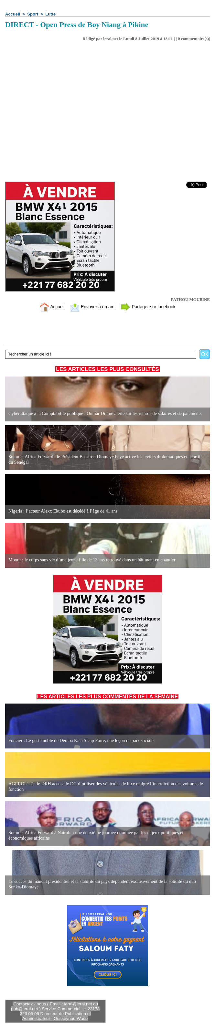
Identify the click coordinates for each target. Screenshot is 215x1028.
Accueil (12, 14)
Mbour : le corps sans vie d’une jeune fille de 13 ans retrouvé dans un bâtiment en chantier (90, 559)
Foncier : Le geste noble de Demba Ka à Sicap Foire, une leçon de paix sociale (79, 740)
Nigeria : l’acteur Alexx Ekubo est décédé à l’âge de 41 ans (62, 511)
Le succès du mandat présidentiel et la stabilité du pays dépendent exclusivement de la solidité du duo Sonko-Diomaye (100, 884)
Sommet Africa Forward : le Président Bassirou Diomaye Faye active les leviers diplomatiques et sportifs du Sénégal (106, 460)
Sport (32, 14)
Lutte (50, 14)
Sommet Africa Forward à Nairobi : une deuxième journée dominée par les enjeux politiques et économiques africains (106, 836)
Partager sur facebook (150, 306)
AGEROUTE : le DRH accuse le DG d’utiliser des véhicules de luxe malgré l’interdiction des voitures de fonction (103, 787)
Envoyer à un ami (91, 306)
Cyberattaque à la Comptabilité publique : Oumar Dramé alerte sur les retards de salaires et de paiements (103, 413)
